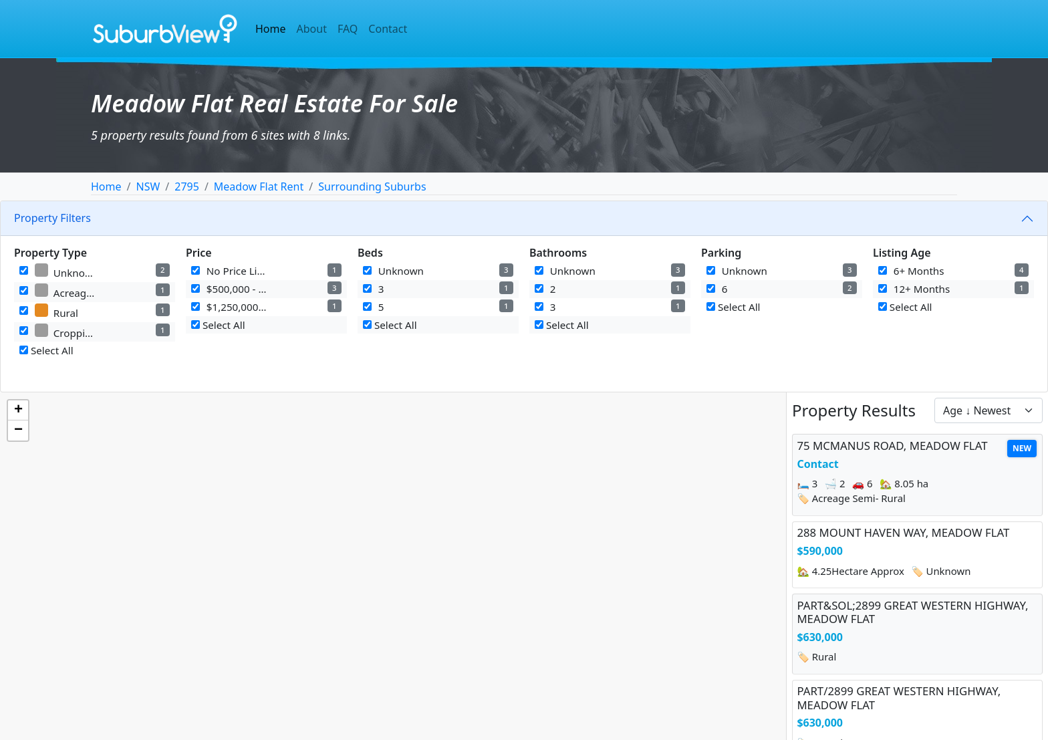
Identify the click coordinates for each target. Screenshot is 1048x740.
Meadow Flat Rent (258, 186)
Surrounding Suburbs (372, 186)
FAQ (348, 28)
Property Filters (52, 218)
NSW (148, 186)
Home (270, 28)
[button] (18, 410)
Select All (46, 350)
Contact (387, 28)
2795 (186, 186)
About (312, 28)
